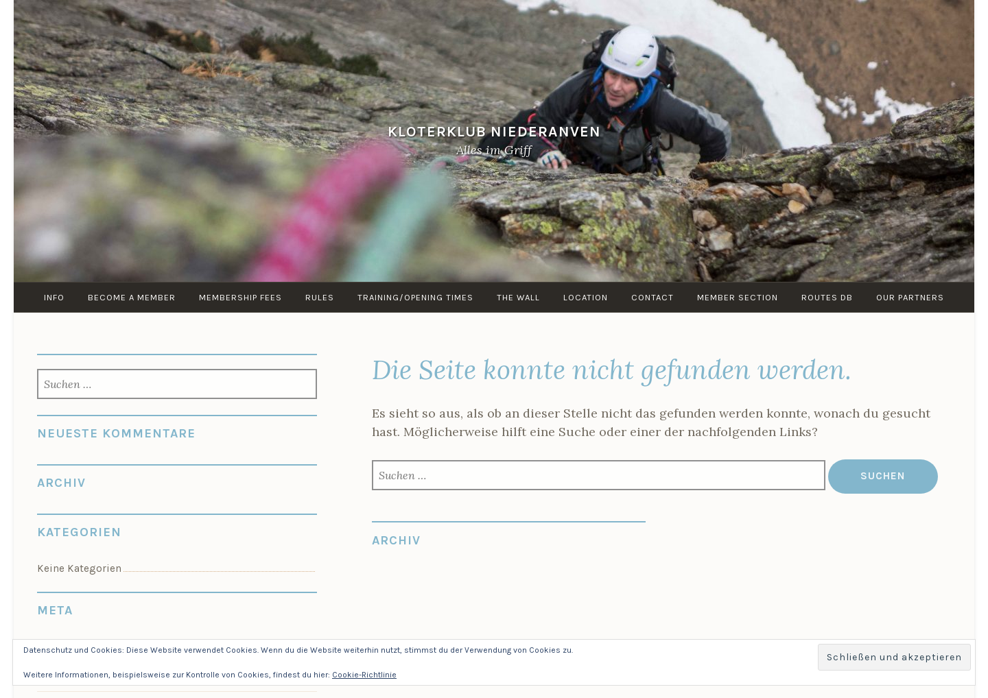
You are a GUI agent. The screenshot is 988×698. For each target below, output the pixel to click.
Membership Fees (240, 297)
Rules (319, 297)
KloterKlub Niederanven (494, 132)
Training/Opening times (415, 297)
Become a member (132, 297)
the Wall (518, 297)
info (54, 297)
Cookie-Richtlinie (364, 674)
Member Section (737, 297)
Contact (652, 297)
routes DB (827, 297)
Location (585, 297)
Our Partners (910, 297)
